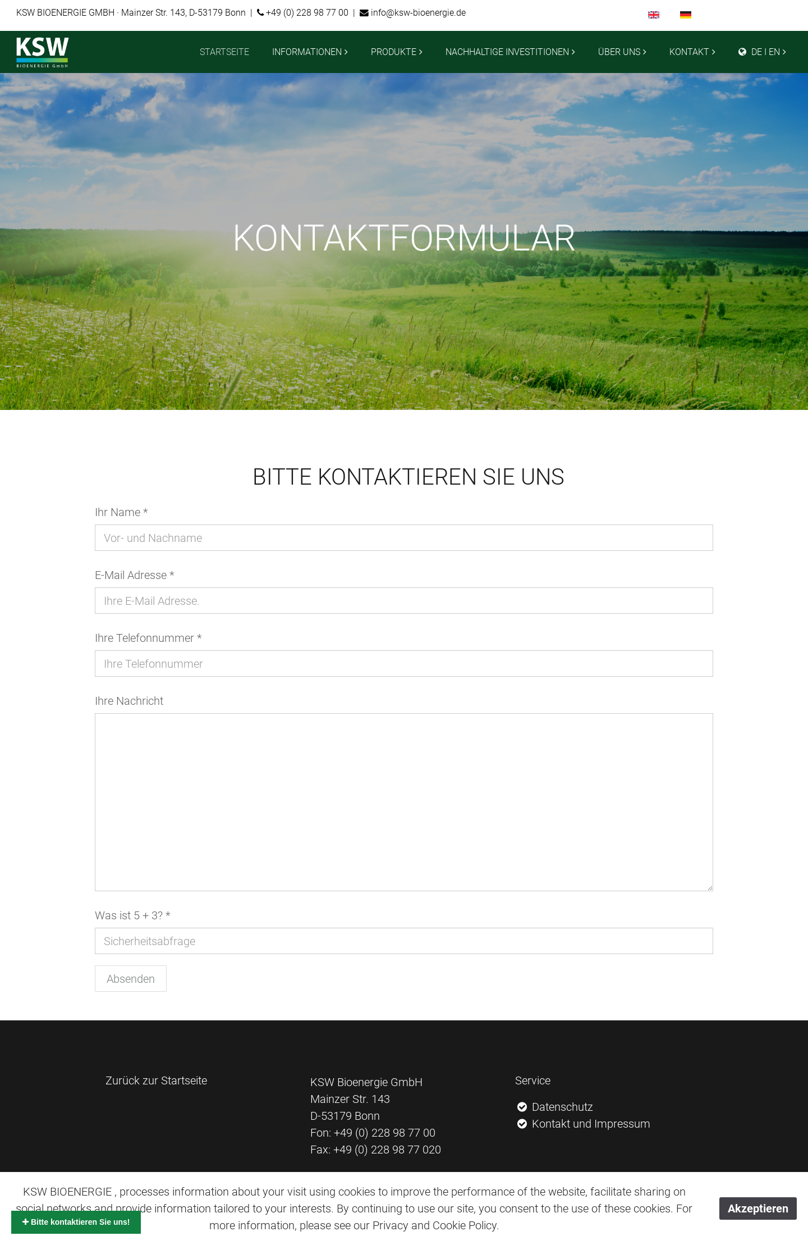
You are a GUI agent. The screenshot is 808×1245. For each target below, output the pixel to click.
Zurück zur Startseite (156, 1080)
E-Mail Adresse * (134, 575)
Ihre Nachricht (129, 701)
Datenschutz (554, 1107)
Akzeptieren (758, 1208)
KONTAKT (689, 52)
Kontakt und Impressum (583, 1123)
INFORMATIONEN (307, 52)
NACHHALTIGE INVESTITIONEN (507, 52)
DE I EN (759, 52)
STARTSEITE (224, 52)
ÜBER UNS (619, 52)
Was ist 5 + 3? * (132, 915)
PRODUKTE (393, 52)
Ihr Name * (121, 512)
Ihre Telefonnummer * (148, 638)
